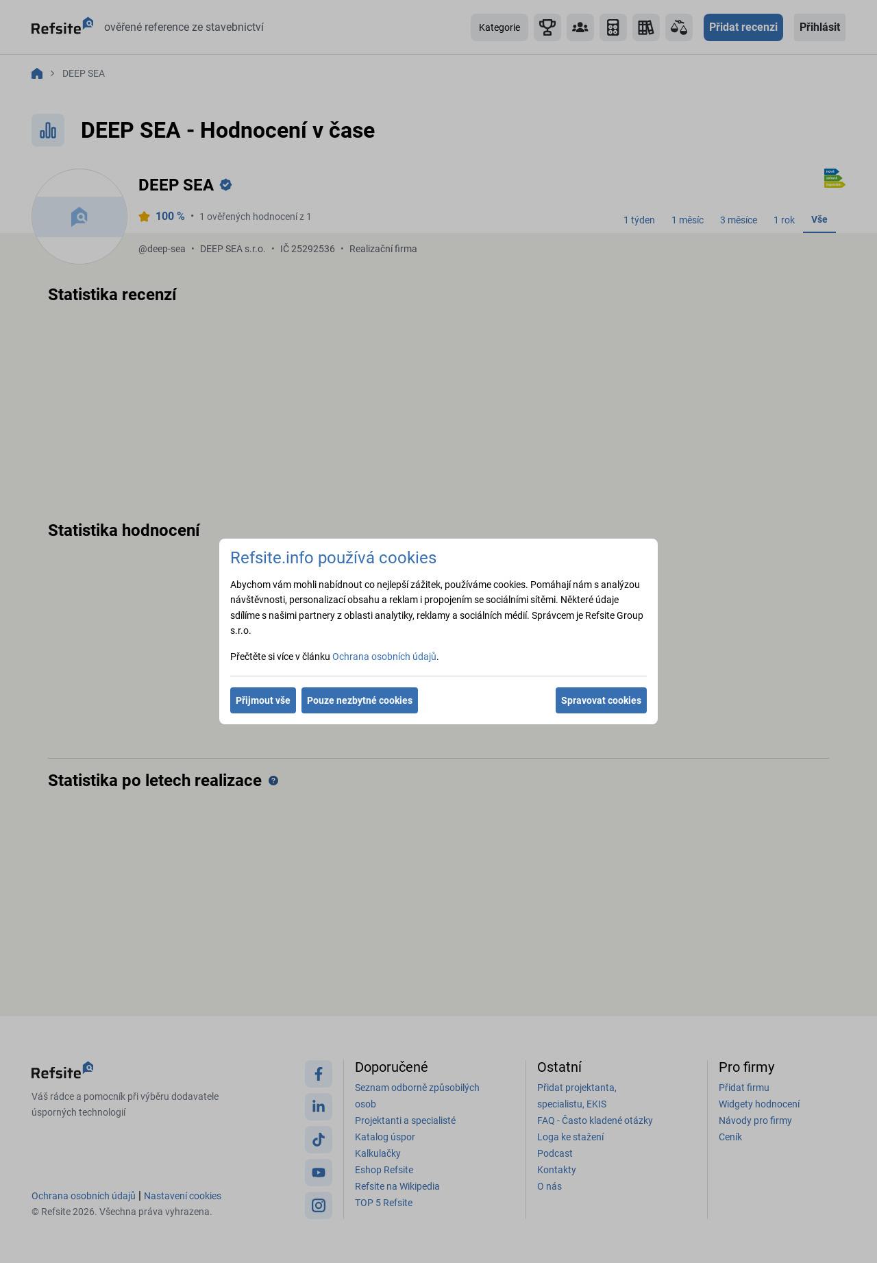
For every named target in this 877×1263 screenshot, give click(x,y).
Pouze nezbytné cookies (359, 700)
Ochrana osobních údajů (384, 656)
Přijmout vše (263, 700)
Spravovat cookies (601, 700)
